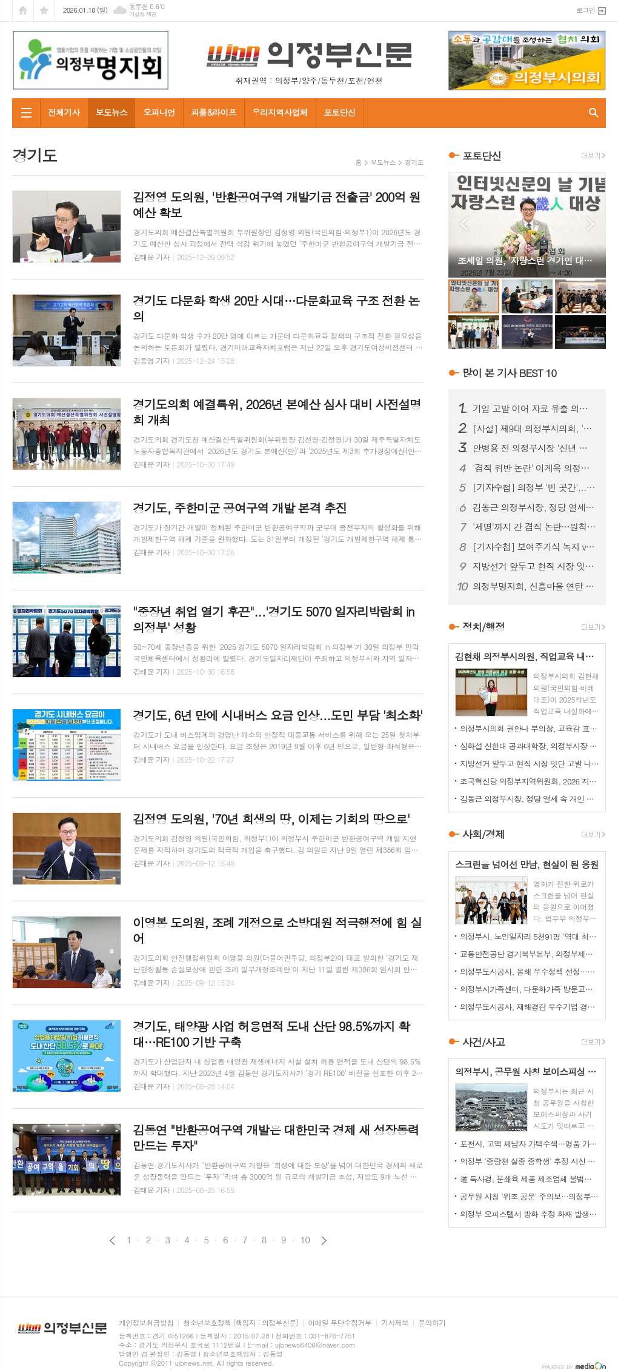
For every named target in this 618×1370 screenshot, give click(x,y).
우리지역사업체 (280, 112)
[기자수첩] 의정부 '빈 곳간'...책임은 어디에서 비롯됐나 (534, 487)
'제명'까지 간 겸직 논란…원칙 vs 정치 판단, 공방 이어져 (534, 527)
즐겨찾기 (44, 10)
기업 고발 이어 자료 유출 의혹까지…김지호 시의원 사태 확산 (534, 409)
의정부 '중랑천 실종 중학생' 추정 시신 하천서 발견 (529, 1161)
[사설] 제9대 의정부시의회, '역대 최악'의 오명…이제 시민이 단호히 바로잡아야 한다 (534, 429)
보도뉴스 (112, 112)
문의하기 (431, 1323)
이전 (112, 1241)
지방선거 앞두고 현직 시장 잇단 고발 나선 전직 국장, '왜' (534, 566)
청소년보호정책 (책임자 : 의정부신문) (240, 1323)
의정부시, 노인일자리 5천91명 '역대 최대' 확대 (529, 936)
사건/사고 (483, 1042)
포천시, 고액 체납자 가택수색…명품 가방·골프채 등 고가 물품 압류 (529, 1143)
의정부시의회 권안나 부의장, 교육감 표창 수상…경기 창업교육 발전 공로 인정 (529, 728)
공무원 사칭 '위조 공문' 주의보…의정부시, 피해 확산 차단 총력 (529, 1196)
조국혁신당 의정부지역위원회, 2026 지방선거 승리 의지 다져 (529, 781)
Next (590, 224)
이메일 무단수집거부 (339, 1323)
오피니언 (159, 112)
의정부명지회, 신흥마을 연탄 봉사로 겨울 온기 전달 (534, 586)
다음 (324, 1241)
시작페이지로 (23, 10)
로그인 (585, 10)
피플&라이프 (213, 112)
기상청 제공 (142, 14)
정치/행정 (483, 627)
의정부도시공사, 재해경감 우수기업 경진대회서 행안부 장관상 (529, 1006)
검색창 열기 (594, 113)
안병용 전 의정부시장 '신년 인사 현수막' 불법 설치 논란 (534, 448)
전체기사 (64, 112)
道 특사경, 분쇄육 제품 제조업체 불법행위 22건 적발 (529, 1179)
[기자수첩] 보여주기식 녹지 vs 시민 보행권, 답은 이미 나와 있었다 (534, 547)
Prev (463, 224)
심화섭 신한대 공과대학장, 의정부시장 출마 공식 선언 (529, 746)
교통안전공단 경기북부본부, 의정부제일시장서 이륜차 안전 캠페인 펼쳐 (529, 954)
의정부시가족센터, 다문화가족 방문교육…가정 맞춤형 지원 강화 (529, 989)
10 (305, 1240)
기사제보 (394, 1323)
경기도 (414, 162)
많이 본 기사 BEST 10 (509, 373)
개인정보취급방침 (146, 1323)
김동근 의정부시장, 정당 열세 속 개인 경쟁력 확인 (534, 507)
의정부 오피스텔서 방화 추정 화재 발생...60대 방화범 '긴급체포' (529, 1214)
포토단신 (340, 112)
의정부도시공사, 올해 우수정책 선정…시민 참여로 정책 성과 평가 (529, 971)
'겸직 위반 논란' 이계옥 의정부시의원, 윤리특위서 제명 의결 (534, 468)
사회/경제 (483, 834)
